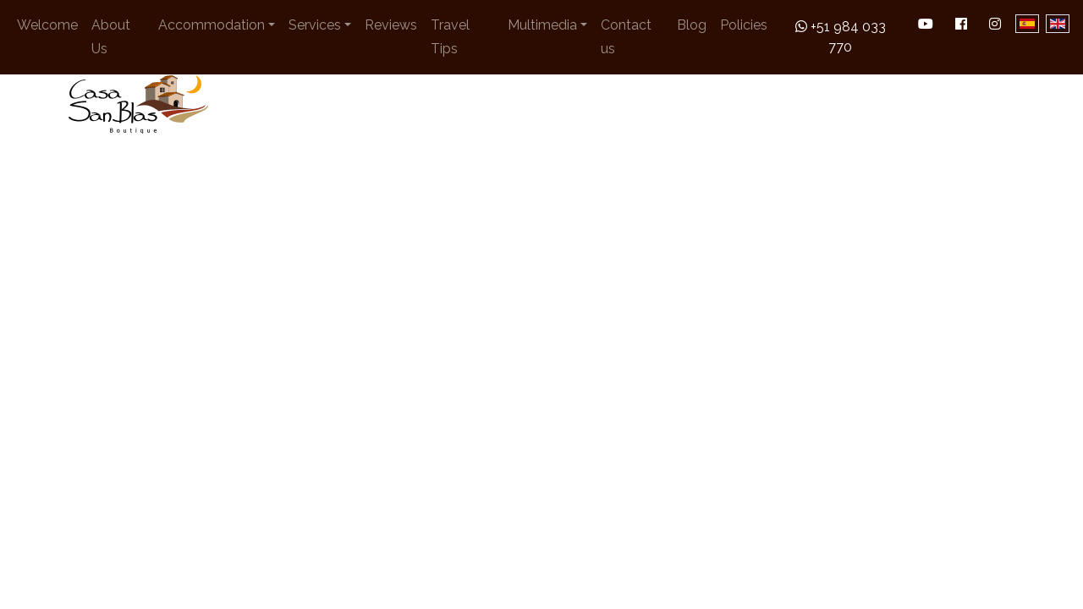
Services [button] (315, 25)
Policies (743, 25)
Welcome (47, 25)
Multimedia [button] (542, 25)
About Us (110, 37)
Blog (691, 25)
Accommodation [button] (211, 25)
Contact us (626, 37)
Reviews (391, 25)
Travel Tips (450, 37)
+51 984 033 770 (840, 37)
